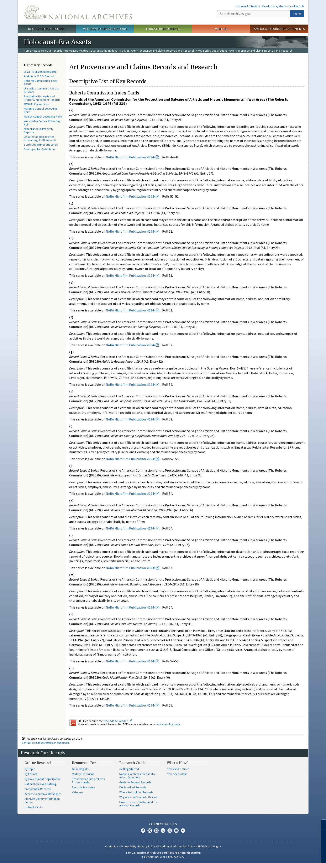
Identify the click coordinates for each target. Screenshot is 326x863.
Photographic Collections (39, 149)
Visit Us (221, 29)
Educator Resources (163, 29)
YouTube (169, 830)
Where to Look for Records (136, 792)
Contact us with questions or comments (45, 743)
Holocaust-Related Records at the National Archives (97, 50)
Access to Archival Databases (43, 794)
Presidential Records (38, 789)
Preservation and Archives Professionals (88, 780)
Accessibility (128, 846)
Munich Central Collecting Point (43, 116)
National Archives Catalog (40, 784)
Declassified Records (132, 787)
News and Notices (178, 769)
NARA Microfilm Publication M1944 (131, 157)
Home (27, 50)
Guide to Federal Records (135, 782)
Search (297, 14)
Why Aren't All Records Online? (138, 797)
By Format (31, 774)
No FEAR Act (201, 846)
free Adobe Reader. (118, 721)
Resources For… (85, 763)
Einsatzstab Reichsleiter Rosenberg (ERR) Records (40, 138)
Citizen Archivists (248, 6)
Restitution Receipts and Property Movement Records (42, 98)
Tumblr (163, 830)
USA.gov (216, 846)
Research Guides (133, 763)
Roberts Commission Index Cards (40, 82)
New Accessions (177, 774)
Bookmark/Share (274, 6)
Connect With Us (163, 824)
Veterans (77, 792)
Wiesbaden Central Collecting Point (42, 122)
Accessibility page (168, 724)
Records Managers (83, 787)
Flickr (182, 830)
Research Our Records (46, 29)
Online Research (38, 763)
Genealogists (80, 769)
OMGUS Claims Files (36, 104)
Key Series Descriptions (212, 50)
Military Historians (83, 774)
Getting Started (129, 769)
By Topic (30, 769)
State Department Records (41, 144)
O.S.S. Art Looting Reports (40, 71)
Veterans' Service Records (105, 29)
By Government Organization (43, 779)
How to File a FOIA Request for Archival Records (138, 803)
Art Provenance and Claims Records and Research (163, 50)
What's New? (177, 763)
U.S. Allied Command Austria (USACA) (41, 90)
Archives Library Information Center (42, 800)
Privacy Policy (147, 846)
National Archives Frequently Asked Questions (137, 775)
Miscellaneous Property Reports (38, 130)
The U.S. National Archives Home (78, 12)
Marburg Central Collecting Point (40, 110)
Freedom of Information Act (174, 846)
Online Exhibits (34, 807)
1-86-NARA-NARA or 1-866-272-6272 (163, 857)
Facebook (143, 830)
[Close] (321, 824)
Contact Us (296, 6)
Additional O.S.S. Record (39, 76)
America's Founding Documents (279, 29)
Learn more (289, 855)
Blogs (176, 830)
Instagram (156, 830)
